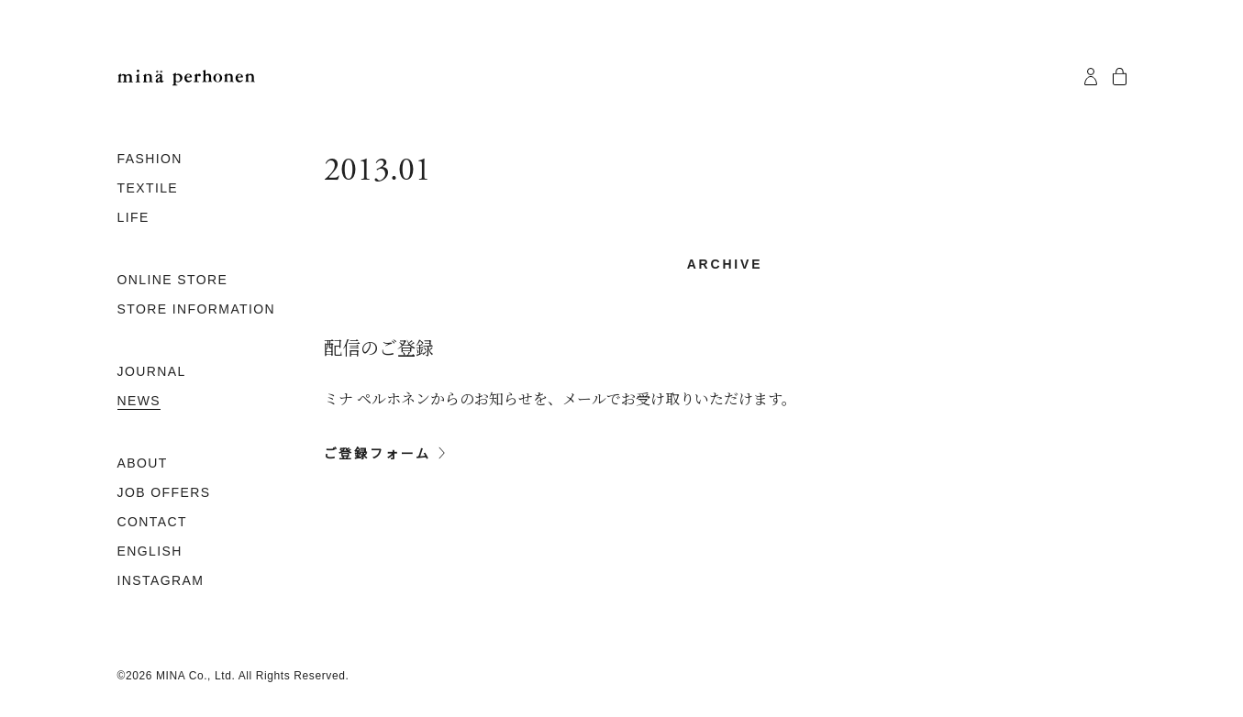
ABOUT (142, 463)
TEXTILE (148, 188)
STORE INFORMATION (196, 309)
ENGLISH (150, 551)
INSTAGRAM (161, 580)
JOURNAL (151, 371)
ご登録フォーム (378, 453)
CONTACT (152, 521)
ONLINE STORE (172, 279)
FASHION (150, 158)
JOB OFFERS (164, 492)
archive (725, 264)
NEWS (139, 400)
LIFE (133, 217)
